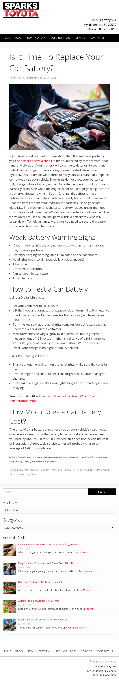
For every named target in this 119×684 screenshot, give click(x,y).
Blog (18, 37)
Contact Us (97, 37)
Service (80, 37)
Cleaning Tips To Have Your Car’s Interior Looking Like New (48, 544)
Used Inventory (60, 37)
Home (6, 37)
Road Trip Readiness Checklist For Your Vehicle (42, 619)
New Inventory (36, 37)
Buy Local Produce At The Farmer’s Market (40, 582)
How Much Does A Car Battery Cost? (40, 469)
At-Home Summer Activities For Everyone (39, 600)
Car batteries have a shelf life (35, 161)
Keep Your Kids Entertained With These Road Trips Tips (46, 563)
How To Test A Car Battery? (83, 469)
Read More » (82, 552)
